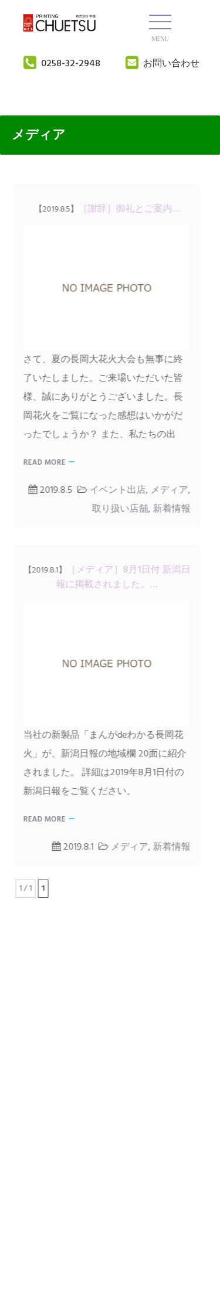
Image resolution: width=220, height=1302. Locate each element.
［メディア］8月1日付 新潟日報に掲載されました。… (104, 577)
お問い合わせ (171, 63)
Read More (42, 462)
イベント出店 (115, 490)
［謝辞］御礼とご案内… (104, 209)
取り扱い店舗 (117, 509)
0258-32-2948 (70, 63)
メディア (166, 490)
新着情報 (169, 509)
